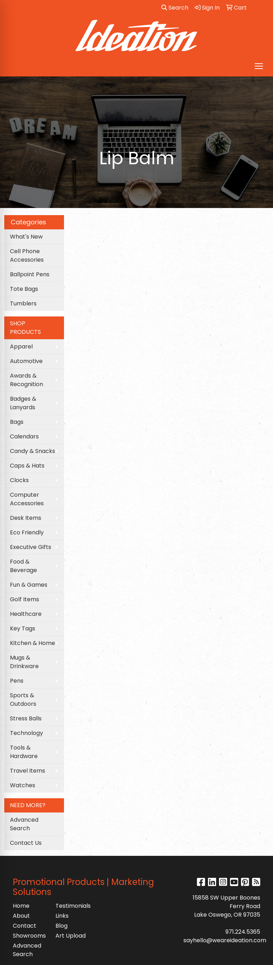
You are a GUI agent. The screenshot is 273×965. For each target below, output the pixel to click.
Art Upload (70, 936)
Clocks (19, 480)
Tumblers (23, 303)
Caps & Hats (27, 466)
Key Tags (22, 628)
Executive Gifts (30, 547)
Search (174, 8)
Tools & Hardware (24, 751)
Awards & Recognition (26, 380)
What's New (26, 237)
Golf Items (24, 599)
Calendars (24, 436)
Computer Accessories (27, 499)
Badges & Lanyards (23, 403)
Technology (26, 733)
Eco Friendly (27, 532)
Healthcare (26, 614)
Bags (16, 422)
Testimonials (72, 906)
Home (21, 906)
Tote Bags (24, 289)
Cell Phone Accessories (27, 255)
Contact (24, 926)
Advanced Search (24, 824)
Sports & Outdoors (23, 699)
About (21, 916)
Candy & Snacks (32, 451)
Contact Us (26, 843)
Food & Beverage (23, 566)
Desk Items (25, 518)
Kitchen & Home (32, 643)
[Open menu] (259, 66)
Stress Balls (26, 718)
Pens (16, 681)
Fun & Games (28, 585)
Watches (22, 785)
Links (62, 916)
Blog (61, 926)
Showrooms (29, 936)
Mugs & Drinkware (24, 662)
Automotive (26, 361)
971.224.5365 (242, 932)
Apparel (21, 346)
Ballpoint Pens (29, 274)
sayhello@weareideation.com (224, 940)
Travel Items (27, 771)
